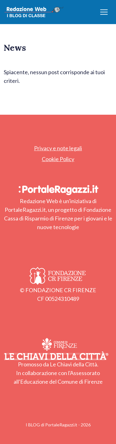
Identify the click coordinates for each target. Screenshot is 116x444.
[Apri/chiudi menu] (104, 12)
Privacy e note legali (58, 148)
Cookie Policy (58, 159)
